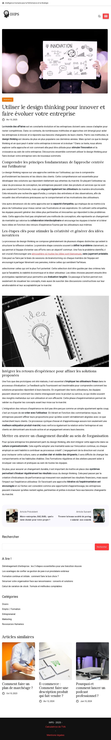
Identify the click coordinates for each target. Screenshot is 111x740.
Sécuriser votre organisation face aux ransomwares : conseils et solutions (37, 581)
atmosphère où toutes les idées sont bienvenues (57, 253)
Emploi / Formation (11, 609)
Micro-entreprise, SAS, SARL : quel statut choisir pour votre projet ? (36, 518)
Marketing (8, 100)
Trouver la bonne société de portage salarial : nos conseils (74, 518)
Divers (5, 604)
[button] (106, 16)
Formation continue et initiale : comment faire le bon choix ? (30, 576)
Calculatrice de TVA (55, 726)
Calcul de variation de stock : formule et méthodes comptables (32, 586)
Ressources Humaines (13, 624)
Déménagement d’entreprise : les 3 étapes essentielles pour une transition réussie (42, 566)
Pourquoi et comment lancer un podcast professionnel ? (90, 690)
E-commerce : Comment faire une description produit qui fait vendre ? (53, 690)
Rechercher (10, 537)
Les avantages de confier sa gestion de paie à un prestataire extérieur (35, 571)
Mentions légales (55, 735)
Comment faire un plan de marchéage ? (17, 686)
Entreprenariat (8, 614)
